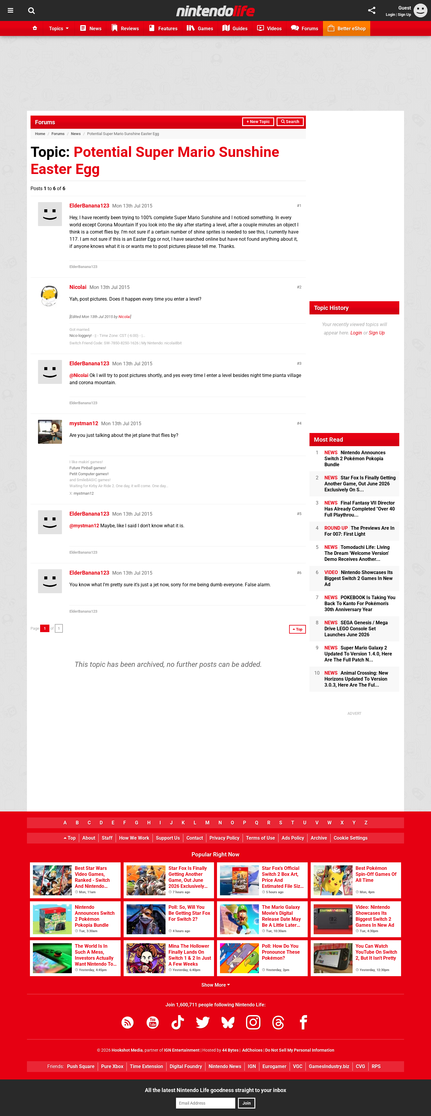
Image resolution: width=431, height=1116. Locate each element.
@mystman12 (84, 526)
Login (390, 14)
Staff (107, 838)
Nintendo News (225, 1066)
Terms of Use (260, 838)
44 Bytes (230, 1050)
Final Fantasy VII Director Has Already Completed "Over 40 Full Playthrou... (359, 509)
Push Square (81, 1066)
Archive (319, 838)
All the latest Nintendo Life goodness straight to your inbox (215, 1090)
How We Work (134, 838)
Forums (45, 122)
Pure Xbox (112, 1066)
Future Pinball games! (87, 468)
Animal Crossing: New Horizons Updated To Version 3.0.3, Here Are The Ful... (356, 679)
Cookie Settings (351, 838)
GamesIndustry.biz (329, 1066)
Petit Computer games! (88, 474)
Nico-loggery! (80, 335)
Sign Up (404, 14)
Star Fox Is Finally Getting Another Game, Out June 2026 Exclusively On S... (360, 484)
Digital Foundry (186, 1066)
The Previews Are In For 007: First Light (359, 531)
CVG (360, 1066)
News (76, 133)
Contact (194, 838)
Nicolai (77, 287)
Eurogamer (274, 1066)
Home (40, 133)
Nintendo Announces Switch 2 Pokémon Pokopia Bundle (355, 458)
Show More (215, 985)
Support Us (168, 838)
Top (70, 838)
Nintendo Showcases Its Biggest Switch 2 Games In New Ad (358, 578)
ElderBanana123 (89, 205)
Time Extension (146, 1066)
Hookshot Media (127, 1050)
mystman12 (83, 423)
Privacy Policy (224, 838)
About (88, 838)
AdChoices (251, 1050)
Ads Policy (293, 838)
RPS (376, 1066)
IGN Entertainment (182, 1050)
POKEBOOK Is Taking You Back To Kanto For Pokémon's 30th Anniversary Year (359, 603)
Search (290, 121)
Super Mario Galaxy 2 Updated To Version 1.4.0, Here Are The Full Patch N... (358, 654)
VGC (297, 1066)
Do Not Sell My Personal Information (299, 1050)
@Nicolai (78, 375)
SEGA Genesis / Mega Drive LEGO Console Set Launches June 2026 (356, 629)
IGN (252, 1066)
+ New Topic (258, 121)
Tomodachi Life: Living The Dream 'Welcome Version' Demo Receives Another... (357, 553)
